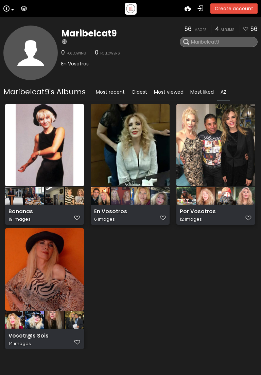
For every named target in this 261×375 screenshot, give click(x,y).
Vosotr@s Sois (28, 348)
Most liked (202, 92)
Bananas (20, 215)
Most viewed (169, 92)
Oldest (139, 92)
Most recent (110, 92)
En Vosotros (110, 215)
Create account (234, 8)
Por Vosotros (198, 215)
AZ (223, 92)
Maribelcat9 (89, 33)
